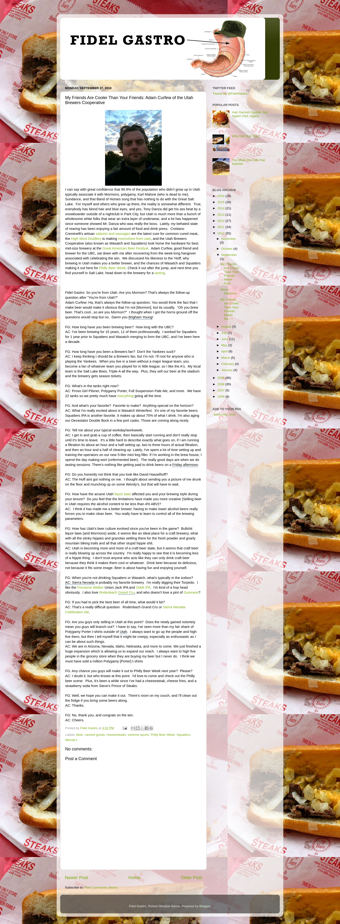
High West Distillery (86, 239)
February (228, 364)
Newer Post (76, 877)
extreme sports (138, 734)
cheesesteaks (116, 734)
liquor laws (123, 494)
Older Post (191, 877)
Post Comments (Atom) (101, 887)
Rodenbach (116, 593)
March (226, 357)
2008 (221, 384)
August (226, 326)
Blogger (205, 906)
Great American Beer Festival (125, 248)
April (225, 351)
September (229, 255)
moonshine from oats (134, 239)
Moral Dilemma (229, 291)
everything (125, 396)
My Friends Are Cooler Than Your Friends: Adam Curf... (230, 273)
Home (134, 877)
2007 (221, 390)
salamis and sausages (113, 234)
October (227, 248)
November (228, 239)
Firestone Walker (90, 587)
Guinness (191, 592)
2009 (221, 378)
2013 (221, 214)
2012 (221, 221)
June (225, 339)
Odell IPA (143, 587)
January (227, 370)
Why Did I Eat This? (246, 136)
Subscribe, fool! (223, 414)
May (224, 345)
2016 (221, 196)
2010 (221, 233)
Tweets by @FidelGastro (229, 93)
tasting (160, 273)
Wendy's (71, 740)
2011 (221, 227)
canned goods (95, 734)
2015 (221, 202)
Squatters (183, 734)
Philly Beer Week (112, 268)
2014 (221, 208)
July (224, 333)
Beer (79, 734)
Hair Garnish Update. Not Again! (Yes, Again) (250, 114)
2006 (221, 396)
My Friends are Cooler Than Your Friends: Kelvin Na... (230, 309)
